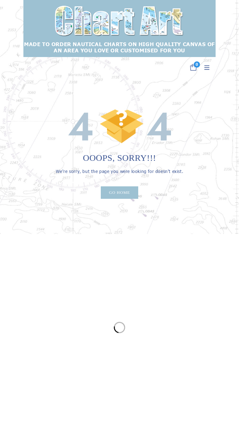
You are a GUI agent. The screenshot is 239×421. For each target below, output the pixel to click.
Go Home (119, 192)
